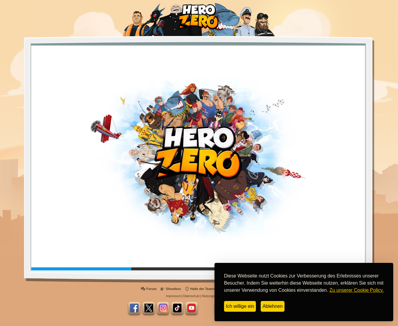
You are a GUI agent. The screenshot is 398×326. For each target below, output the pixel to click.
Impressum (173, 296)
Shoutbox (173, 289)
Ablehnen (272, 306)
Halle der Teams (202, 289)
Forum (151, 289)
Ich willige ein (240, 306)
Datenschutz (191, 296)
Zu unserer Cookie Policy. (356, 290)
